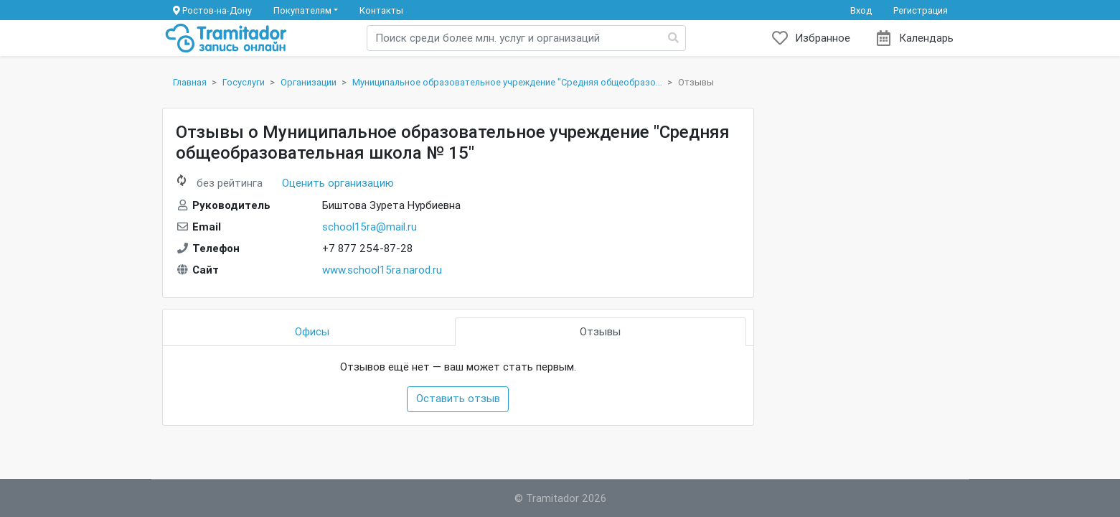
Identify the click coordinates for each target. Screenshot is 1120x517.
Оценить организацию (338, 183)
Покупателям (302, 10)
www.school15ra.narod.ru (382, 269)
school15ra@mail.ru (369, 226)
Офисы (312, 331)
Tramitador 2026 (566, 498)
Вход (861, 10)
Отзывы (600, 331)
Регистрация (920, 10)
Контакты (381, 10)
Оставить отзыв (458, 398)
